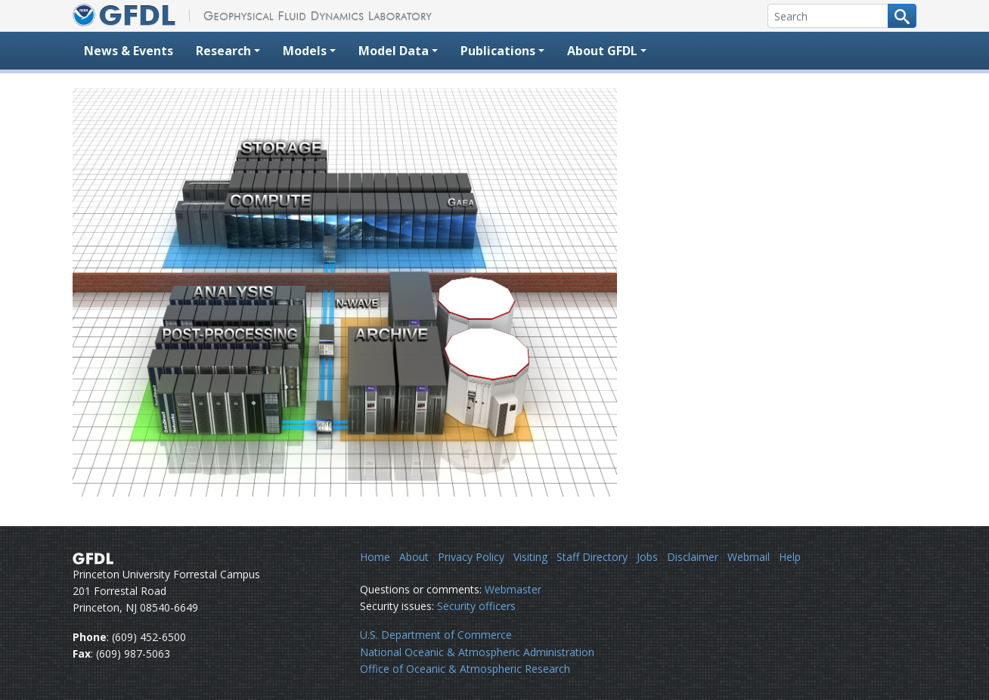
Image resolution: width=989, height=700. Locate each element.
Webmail (748, 557)
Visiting (530, 557)
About (414, 557)
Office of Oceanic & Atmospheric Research (465, 668)
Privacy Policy (471, 557)
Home (375, 557)
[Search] (827, 16)
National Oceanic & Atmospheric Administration (477, 652)
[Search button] (902, 16)
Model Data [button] (393, 50)
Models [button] (305, 50)
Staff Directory (592, 557)
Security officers (476, 606)
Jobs (647, 557)
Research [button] (223, 50)
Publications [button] (497, 50)
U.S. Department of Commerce (436, 634)
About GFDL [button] (602, 50)
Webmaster (513, 589)
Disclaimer (692, 557)
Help (790, 557)
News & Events (128, 50)
